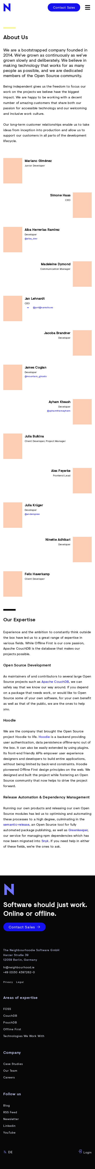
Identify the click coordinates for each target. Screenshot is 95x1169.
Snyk (45, 840)
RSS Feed (10, 1112)
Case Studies (13, 1064)
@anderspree (32, 514)
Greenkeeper (78, 830)
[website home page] (7, 7)
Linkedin (9, 1125)
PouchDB (10, 1022)
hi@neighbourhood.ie (19, 967)
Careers (9, 1077)
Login (85, 1151)
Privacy (8, 982)
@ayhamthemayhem (58, 410)
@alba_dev (31, 238)
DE (8, 1152)
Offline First (12, 1029)
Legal (20, 982)
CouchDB (10, 1015)
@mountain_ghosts (35, 376)
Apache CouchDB (55, 681)
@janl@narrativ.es (43, 307)
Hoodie (44, 736)
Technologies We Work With (23, 1036)
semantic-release (16, 824)
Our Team (10, 1070)
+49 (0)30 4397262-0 (19, 972)
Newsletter (11, 1119)
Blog (6, 1105)
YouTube (9, 1132)
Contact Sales (64, 7)
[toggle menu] (87, 7)
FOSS (7, 1009)
